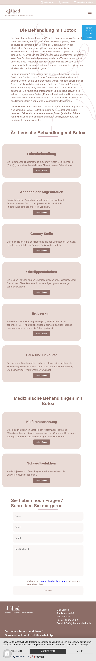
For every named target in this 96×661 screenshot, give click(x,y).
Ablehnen (16, 651)
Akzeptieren (48, 651)
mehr (80, 651)
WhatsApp (47, 2)
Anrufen (63, 2)
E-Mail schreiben (83, 2)
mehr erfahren (41, 171)
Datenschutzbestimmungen (53, 581)
